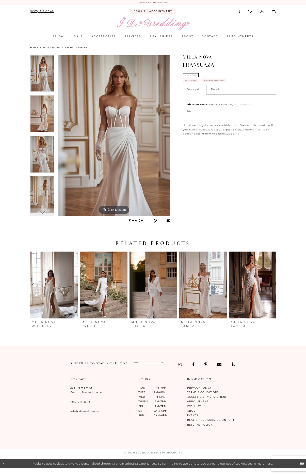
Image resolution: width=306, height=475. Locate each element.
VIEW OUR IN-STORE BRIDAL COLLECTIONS (153, 3)
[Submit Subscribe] (204, 366)
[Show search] (239, 13)
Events (192, 421)
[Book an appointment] (153, 13)
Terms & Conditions (203, 398)
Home (34, 49)
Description (194, 121)
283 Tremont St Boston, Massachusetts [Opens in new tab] (86, 396)
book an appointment (197, 166)
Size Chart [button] (190, 75)
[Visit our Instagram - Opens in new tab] (72, 370)
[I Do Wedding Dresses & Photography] (153, 26)
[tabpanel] (42, 77)
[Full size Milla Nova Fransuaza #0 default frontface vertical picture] (114, 137)
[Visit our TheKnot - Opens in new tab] (125, 370)
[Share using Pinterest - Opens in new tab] (155, 222)
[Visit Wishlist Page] (250, 13)
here (268, 469)
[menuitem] (42, 13)
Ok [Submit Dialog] (299, 469)
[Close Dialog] (5, 469)
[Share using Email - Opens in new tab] (168, 223)
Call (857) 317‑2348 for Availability (215, 110)
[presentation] (54, 287)
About (192, 416)
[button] (262, 13)
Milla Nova (51, 49)
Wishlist (194, 412)
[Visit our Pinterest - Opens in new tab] (97, 370)
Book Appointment (203, 97)
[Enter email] (171, 366)
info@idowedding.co (84, 417)
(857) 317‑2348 (80, 407)
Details (215, 121)
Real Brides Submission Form (211, 426)
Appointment (197, 407)
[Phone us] (42, 13)
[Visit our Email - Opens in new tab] (111, 370)
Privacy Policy (199, 393)
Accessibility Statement (207, 403)
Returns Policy (199, 430)
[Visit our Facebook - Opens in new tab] (85, 370)
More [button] (191, 143)
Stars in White (76, 49)
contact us (258, 162)
